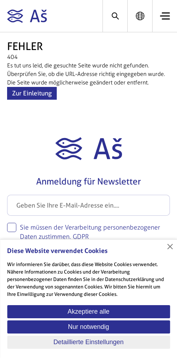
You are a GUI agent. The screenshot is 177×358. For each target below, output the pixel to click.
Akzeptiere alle (88, 311)
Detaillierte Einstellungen (88, 342)
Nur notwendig (88, 326)
